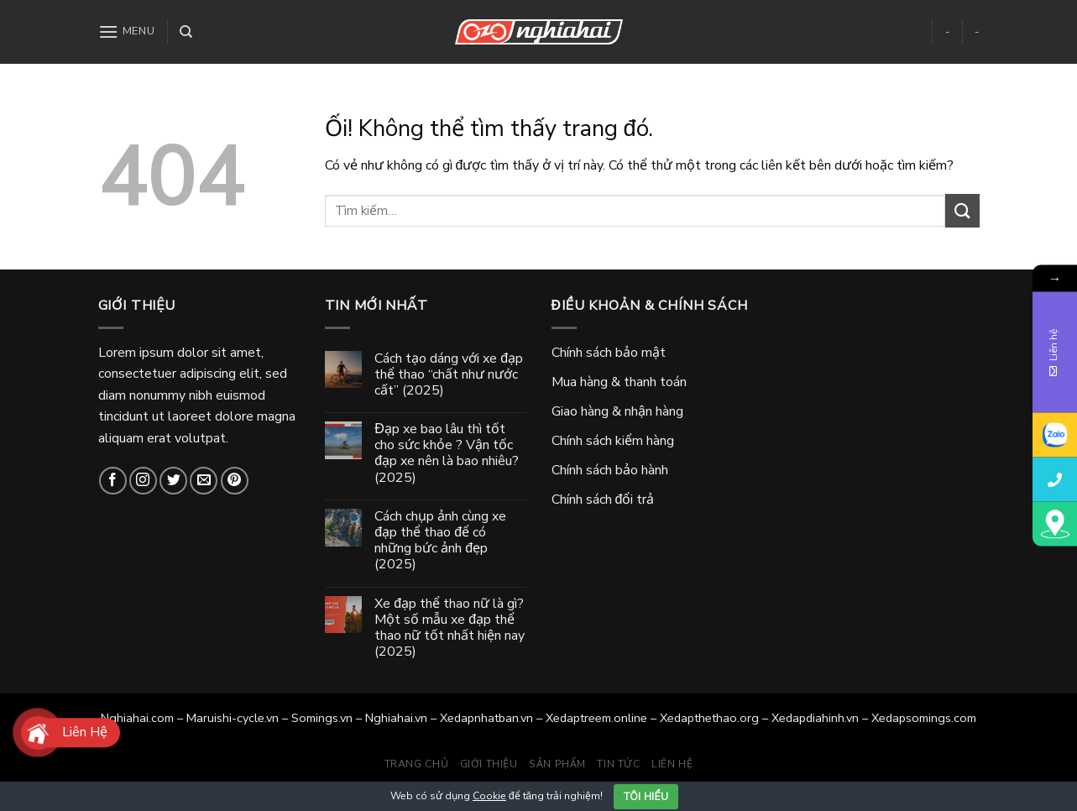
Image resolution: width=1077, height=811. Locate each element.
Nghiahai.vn (396, 717)
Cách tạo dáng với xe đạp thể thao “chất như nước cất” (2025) (448, 375)
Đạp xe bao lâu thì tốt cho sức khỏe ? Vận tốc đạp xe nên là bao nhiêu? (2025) (446, 453)
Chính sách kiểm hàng (613, 441)
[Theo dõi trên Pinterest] (234, 480)
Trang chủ (416, 764)
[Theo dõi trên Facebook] (113, 480)
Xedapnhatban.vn (486, 717)
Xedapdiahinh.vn (815, 717)
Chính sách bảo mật (609, 352)
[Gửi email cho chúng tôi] (203, 480)
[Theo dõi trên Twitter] (173, 480)
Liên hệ (672, 764)
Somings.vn (322, 717)
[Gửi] (962, 210)
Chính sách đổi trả (603, 499)
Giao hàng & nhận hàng (617, 411)
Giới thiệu (489, 764)
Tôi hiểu (646, 796)
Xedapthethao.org (709, 717)
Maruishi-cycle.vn (232, 717)
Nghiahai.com (137, 717)
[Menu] (126, 31)
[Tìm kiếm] (186, 32)
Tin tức (618, 764)
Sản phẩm (557, 764)
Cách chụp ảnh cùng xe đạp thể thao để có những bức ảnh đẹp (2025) (440, 541)
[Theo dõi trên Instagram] (143, 480)
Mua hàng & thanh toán (619, 382)
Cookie (489, 796)
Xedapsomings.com (923, 717)
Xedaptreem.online (596, 717)
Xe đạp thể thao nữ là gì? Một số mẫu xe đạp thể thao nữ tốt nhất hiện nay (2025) (449, 628)
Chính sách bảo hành (610, 470)
